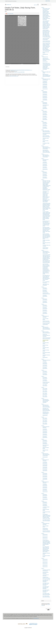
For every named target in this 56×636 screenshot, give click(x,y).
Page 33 (42, 472)
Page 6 (42, 101)
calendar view (9, 4)
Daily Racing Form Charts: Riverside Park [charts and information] (46, 328)
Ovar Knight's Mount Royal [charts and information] (46, 587)
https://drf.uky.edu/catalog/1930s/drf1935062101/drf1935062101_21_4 (21, 70)
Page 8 (42, 121)
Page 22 (42, 359)
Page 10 (42, 145)
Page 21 (42, 330)
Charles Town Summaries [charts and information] (46, 335)
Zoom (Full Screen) (10, 13)
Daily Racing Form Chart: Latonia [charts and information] (46, 156)
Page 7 (42, 110)
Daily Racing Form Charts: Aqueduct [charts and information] (46, 147)
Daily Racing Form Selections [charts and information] (46, 59)
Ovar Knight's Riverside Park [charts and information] (46, 580)
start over (36, 5)
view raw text (7, 66)
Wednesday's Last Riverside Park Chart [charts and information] (46, 409)
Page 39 (42, 558)
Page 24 (42, 376)
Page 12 (42, 158)
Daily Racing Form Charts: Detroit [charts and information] (46, 454)
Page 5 (42, 90)
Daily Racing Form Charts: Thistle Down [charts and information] (46, 151)
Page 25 (42, 387)
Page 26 (42, 398)
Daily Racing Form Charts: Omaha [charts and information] (46, 252)
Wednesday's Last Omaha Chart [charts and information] (46, 413)
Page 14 (42, 179)
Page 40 (42, 568)
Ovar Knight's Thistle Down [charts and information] (46, 584)
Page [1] (42, 7)
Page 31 (42, 452)
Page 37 (42, 522)
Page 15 (42, 250)
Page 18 (42, 304)
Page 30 (42, 439)
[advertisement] (45, 61)
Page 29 (42, 425)
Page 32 (42, 458)
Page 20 (42, 326)
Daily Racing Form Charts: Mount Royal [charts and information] (46, 406)
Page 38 (42, 533)
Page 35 (42, 493)
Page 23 (42, 370)
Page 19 (42, 315)
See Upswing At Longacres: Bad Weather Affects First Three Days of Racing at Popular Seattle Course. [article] (46, 516)
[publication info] (45, 54)
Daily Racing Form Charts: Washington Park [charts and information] (46, 75)
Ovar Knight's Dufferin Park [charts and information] (46, 591)
